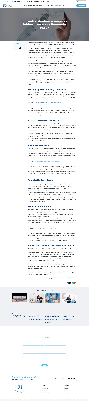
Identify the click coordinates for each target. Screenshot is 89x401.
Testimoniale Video (66, 392)
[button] (68, 283)
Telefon (46, 347)
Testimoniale (66, 390)
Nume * (24, 341)
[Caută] (85, 1)
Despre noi (27, 5)
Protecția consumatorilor (44, 392)
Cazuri (52, 5)
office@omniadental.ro (58, 378)
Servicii (48, 5)
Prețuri (56, 5)
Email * (24, 347)
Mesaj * (24, 352)
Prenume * (46, 341)
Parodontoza (42, 5)
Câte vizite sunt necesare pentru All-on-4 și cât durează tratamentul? (19, 315)
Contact (64, 5)
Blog (60, 5)
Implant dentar (34, 5)
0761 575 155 (71, 378)
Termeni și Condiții (44, 388)
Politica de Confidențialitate (44, 390)
